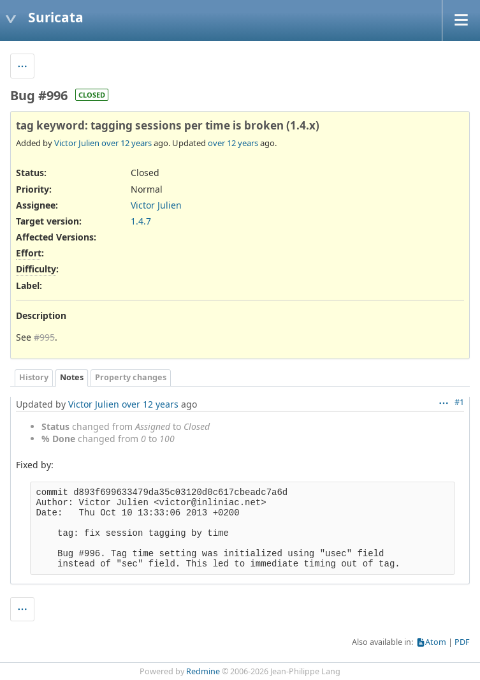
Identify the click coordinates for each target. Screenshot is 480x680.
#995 (44, 337)
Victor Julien (76, 143)
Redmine (203, 671)
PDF (462, 642)
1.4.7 (141, 221)
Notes (72, 377)
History (33, 377)
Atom (435, 642)
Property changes (130, 377)
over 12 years (126, 143)
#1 (459, 402)
